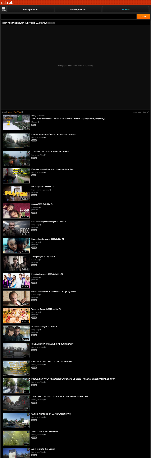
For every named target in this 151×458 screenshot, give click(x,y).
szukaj (144, 16)
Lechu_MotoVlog (14, 112)
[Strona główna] (7, 3)
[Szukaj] (68, 16)
